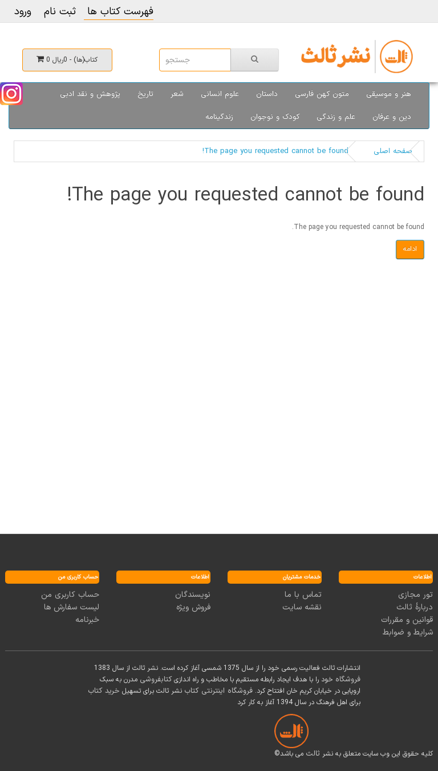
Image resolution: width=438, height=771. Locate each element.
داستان (267, 94)
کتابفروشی (156, 679)
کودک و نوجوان (274, 117)
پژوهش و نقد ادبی (90, 94)
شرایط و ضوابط (408, 633)
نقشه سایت (302, 607)
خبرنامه (87, 620)
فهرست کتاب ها (118, 11)
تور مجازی (415, 595)
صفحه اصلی (393, 151)
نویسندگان (192, 595)
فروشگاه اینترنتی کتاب (218, 691)
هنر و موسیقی (388, 94)
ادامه (410, 249)
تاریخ (145, 94)
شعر (177, 94)
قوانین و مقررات (407, 620)
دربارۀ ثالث (414, 607)
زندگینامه (219, 117)
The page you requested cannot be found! (275, 151)
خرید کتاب (104, 691)
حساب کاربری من (70, 595)
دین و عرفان (391, 117)
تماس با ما (303, 595)
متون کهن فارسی (322, 94)
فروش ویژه (193, 607)
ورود (22, 11)
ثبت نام (60, 11)
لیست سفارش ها (71, 607)
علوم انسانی (220, 94)
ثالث (313, 754)
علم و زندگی (336, 117)
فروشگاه (347, 679)
